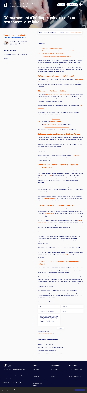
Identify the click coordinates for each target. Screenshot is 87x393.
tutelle (41, 175)
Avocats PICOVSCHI (44, 37)
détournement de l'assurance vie (51, 124)
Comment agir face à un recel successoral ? (53, 53)
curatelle (50, 175)
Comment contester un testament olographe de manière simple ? (58, 51)
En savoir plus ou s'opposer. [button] (8, 390)
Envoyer (60, 328)
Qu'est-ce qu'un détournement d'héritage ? (52, 48)
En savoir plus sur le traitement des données (45, 333)
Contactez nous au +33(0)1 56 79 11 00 (16, 37)
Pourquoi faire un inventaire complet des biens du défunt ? (56, 56)
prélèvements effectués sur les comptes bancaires (56, 127)
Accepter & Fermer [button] (80, 390)
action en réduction (49, 213)
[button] (13, 4)
